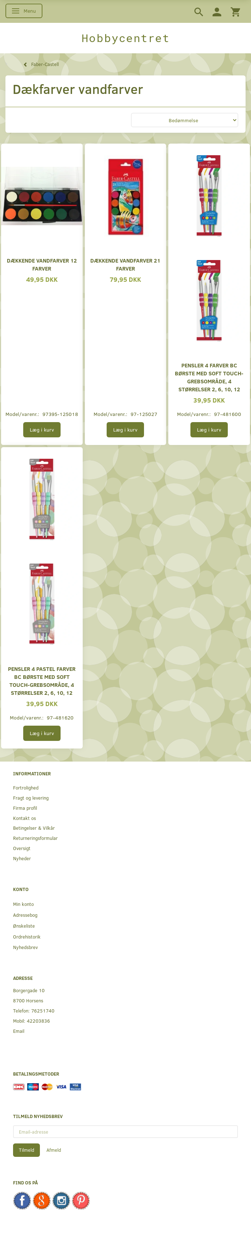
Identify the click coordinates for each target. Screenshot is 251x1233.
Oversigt (21, 848)
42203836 (38, 1021)
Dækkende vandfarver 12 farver (42, 264)
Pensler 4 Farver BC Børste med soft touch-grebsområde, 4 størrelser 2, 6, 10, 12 (209, 377)
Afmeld (53, 1150)
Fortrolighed (25, 787)
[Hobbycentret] (125, 38)
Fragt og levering (31, 798)
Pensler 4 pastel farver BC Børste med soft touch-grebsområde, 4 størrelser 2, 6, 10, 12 (41, 680)
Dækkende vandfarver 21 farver (125, 264)
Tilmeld (26, 1150)
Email (18, 1031)
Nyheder (22, 858)
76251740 (42, 1010)
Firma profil (25, 808)
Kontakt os (24, 818)
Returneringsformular (35, 838)
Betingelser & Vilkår (34, 828)
